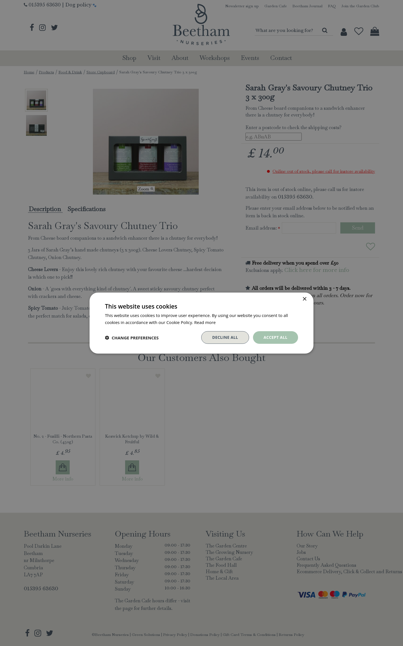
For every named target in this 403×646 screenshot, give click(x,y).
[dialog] (201, 323)
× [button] (304, 299)
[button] (132, 337)
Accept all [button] (275, 337)
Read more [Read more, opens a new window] (205, 322)
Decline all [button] (225, 337)
